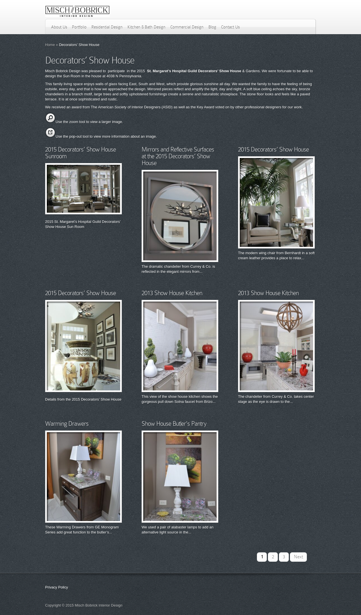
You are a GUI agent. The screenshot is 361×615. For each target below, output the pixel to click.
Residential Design (107, 27)
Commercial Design (187, 27)
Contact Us (230, 27)
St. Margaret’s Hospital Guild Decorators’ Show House (194, 71)
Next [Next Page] (298, 556)
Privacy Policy (56, 587)
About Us (59, 27)
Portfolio (79, 27)
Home (50, 45)
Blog (212, 27)
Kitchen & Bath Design (146, 27)
